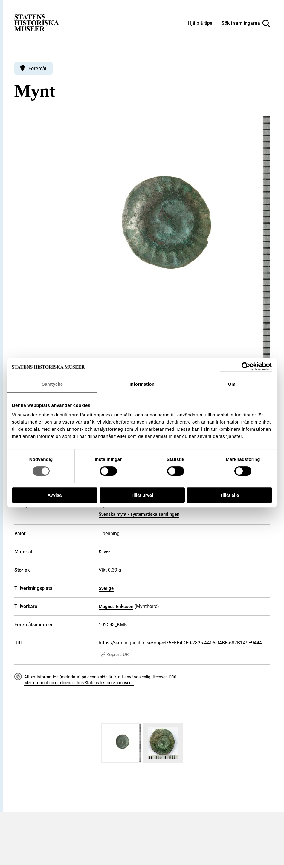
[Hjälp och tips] (200, 24)
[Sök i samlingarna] (246, 23)
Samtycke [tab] (52, 384)
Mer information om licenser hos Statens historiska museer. (79, 682)
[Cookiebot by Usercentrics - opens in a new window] (246, 366)
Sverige (106, 588)
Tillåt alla (229, 495)
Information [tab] (142, 384)
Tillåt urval (142, 495)
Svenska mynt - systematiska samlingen (139, 514)
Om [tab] (231, 384)
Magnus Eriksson (116, 606)
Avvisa (55, 495)
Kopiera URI (115, 654)
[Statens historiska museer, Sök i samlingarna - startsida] (36, 22)
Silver (104, 552)
